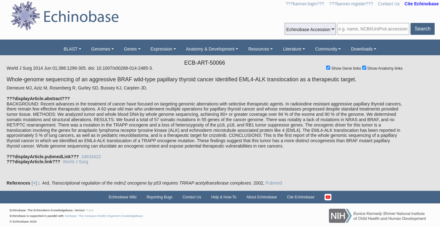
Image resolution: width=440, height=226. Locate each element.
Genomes (100, 48)
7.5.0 (89, 210)
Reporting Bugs (160, 197)
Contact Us (389, 3)
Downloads (362, 48)
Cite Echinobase (300, 197)
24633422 (91, 156)
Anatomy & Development (210, 48)
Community (326, 48)
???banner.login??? (305, 3)
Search (423, 28)
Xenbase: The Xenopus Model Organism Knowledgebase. (104, 216)
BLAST (71, 48)
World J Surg (75, 161)
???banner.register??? (351, 3)
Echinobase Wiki (123, 197)
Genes (130, 48)
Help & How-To (223, 197)
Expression (161, 48)
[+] (34, 183)
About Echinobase (261, 197)
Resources (258, 48)
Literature (292, 48)
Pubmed (274, 183)
